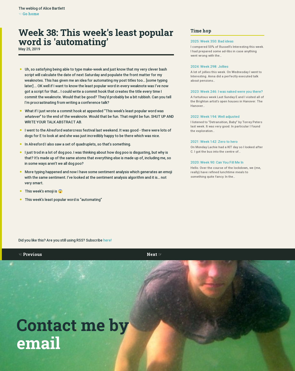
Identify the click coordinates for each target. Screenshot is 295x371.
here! (107, 240)
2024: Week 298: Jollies (209, 66)
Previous (32, 254)
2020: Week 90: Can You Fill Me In (217, 162)
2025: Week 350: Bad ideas (212, 41)
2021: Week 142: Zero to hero (214, 142)
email (38, 343)
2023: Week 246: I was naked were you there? (227, 91)
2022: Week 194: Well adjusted (215, 117)
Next (152, 254)
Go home (31, 13)
